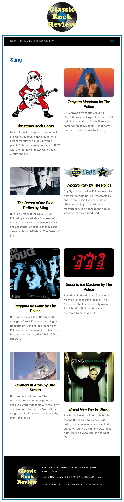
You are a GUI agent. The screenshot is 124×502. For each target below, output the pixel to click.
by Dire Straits (35, 387)
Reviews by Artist (69, 467)
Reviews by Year (88, 467)
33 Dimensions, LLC (58, 477)
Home (43, 467)
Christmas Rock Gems (35, 126)
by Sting (88, 409)
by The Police (89, 104)
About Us (53, 467)
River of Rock (80, 484)
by (35, 205)
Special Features (49, 471)
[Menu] (112, 42)
